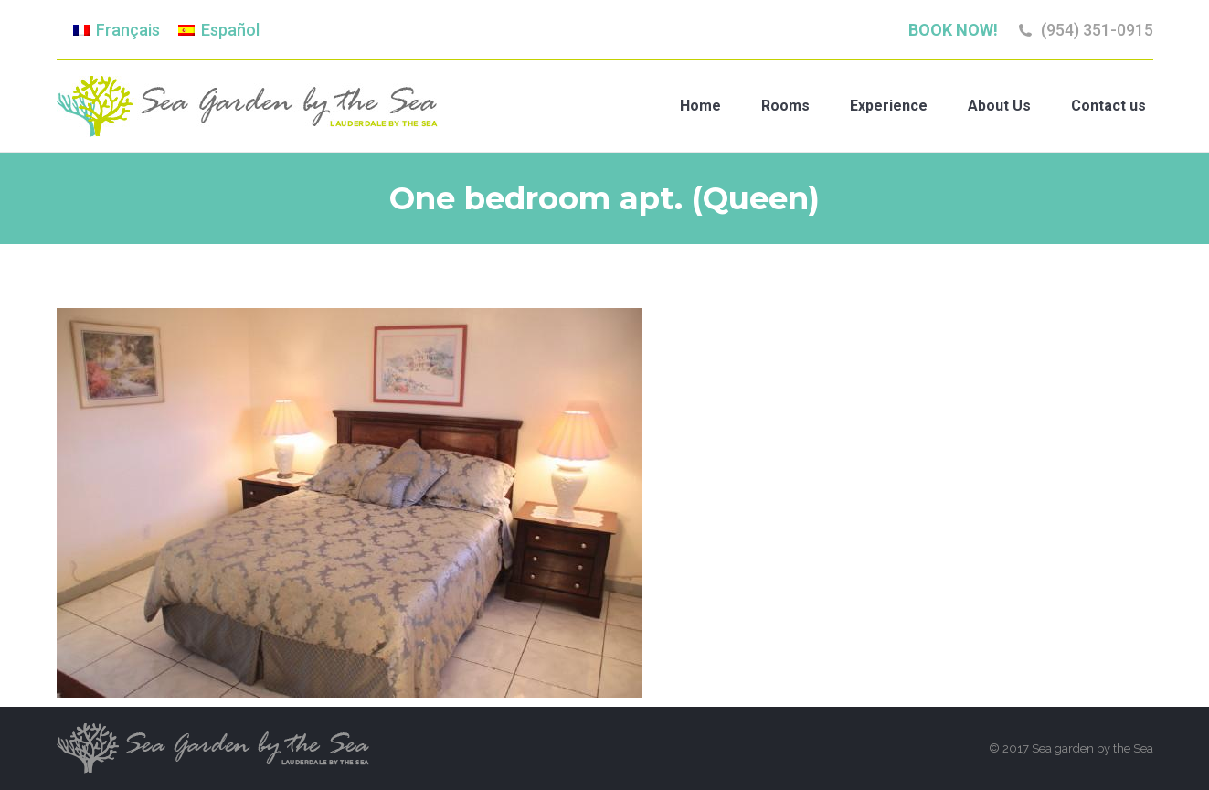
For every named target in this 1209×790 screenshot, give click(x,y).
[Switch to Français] (116, 30)
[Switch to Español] (219, 30)
